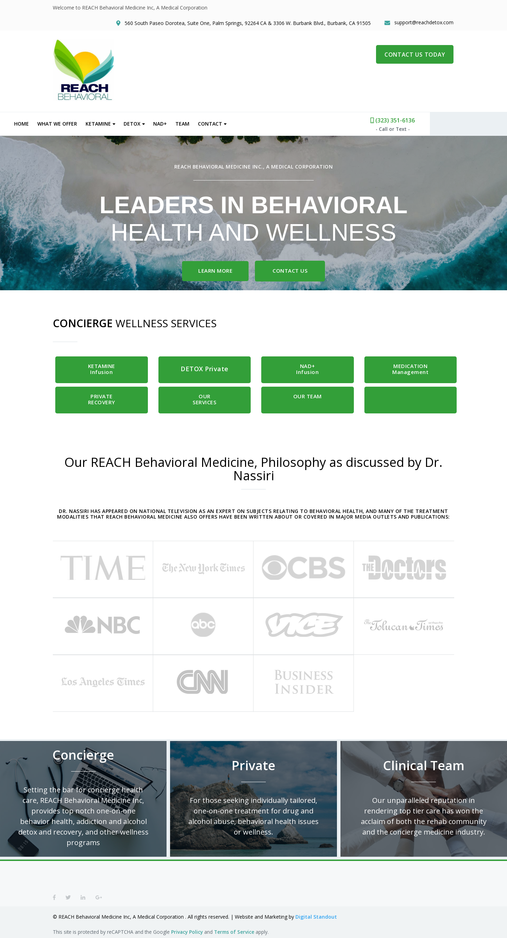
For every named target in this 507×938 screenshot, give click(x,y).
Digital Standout (316, 916)
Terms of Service (234, 932)
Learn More (215, 269)
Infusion (101, 368)
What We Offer (96, 122)
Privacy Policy (187, 932)
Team (221, 122)
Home (60, 122)
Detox (170, 122)
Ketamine (137, 122)
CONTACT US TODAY (415, 56)
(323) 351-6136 (431, 119)
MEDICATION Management (410, 368)
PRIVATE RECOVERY (101, 398)
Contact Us (291, 269)
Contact (249, 122)
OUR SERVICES (204, 398)
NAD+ (199, 122)
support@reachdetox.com (424, 23)
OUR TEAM (307, 395)
